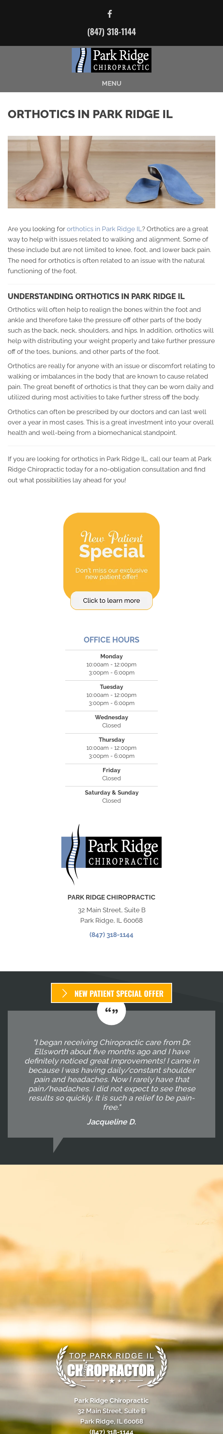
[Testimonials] (111, 1074)
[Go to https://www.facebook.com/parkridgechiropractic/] (109, 15)
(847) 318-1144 (111, 31)
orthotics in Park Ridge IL (104, 229)
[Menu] (111, 1422)
